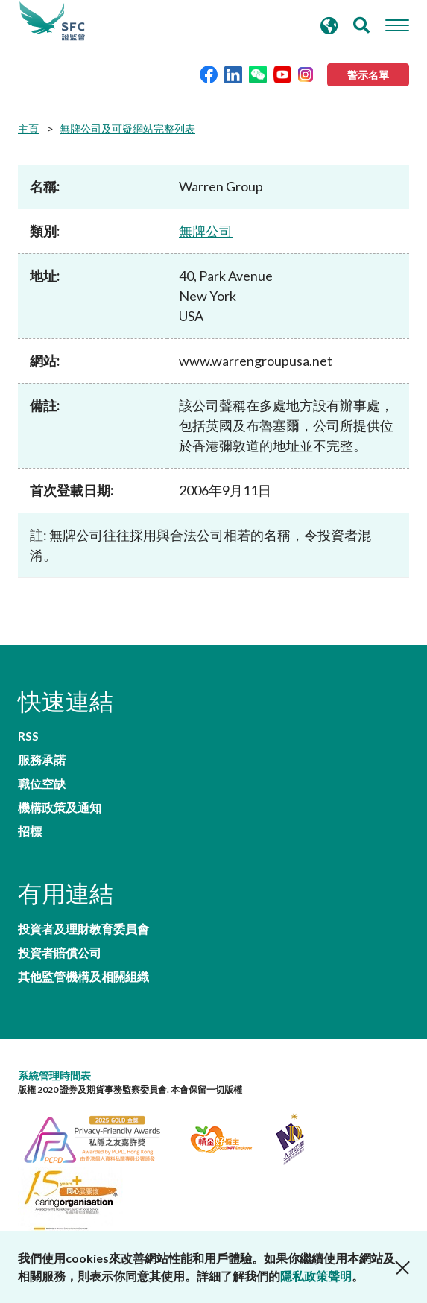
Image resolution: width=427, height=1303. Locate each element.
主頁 (28, 128)
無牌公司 (206, 231)
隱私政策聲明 (316, 1276)
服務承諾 (42, 760)
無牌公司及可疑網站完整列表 (127, 128)
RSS (28, 736)
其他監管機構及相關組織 (83, 977)
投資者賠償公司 (59, 953)
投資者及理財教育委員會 (83, 929)
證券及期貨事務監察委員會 (52, 21)
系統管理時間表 (54, 1075)
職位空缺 (42, 784)
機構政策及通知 (59, 808)
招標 (30, 831)
